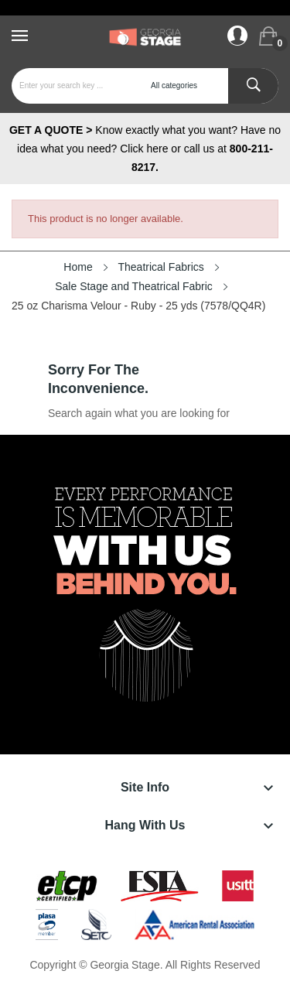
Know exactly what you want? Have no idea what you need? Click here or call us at (145, 148)
